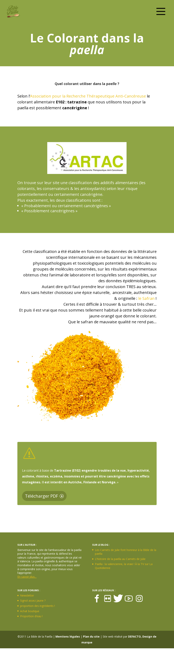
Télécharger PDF (41, 496)
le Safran (146, 298)
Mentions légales (67, 636)
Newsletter (27, 595)
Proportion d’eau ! (31, 616)
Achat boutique (29, 611)
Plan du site (91, 636)
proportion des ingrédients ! (37, 606)
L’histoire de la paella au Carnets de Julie (120, 559)
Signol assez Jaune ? (33, 600)
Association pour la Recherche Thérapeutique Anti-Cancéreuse (88, 96)
